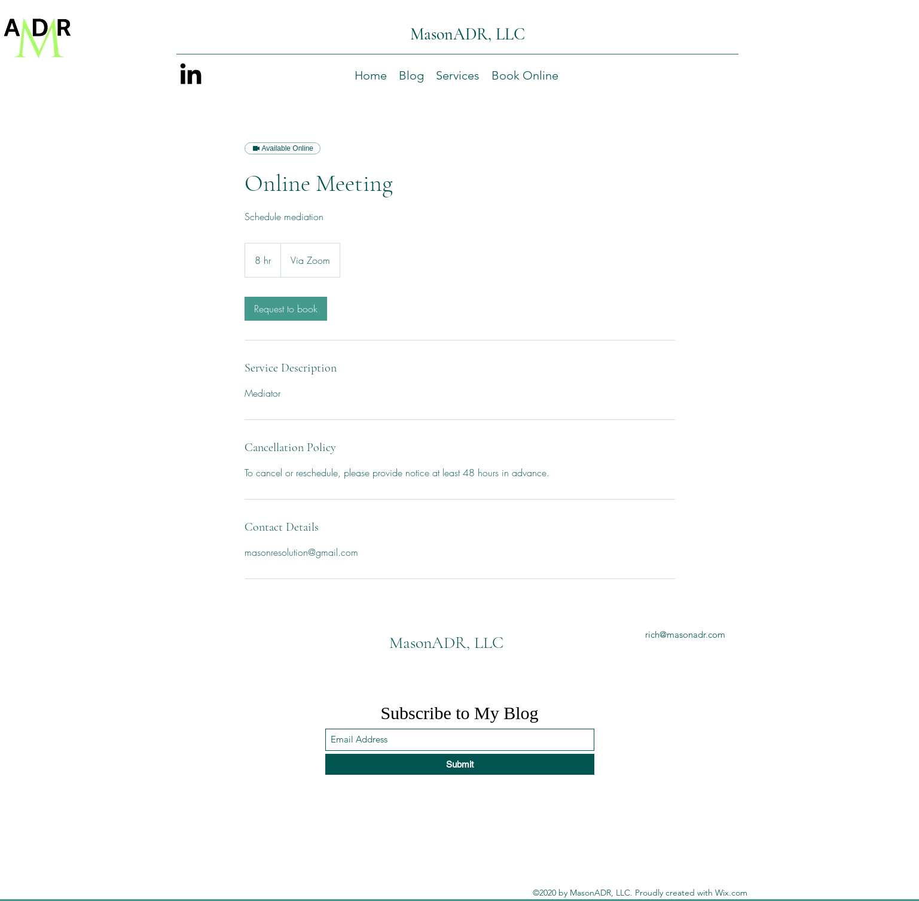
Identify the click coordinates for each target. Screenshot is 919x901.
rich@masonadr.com (685, 634)
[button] (458, 75)
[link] (286, 309)
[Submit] (459, 764)
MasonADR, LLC (467, 34)
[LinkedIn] (191, 74)
